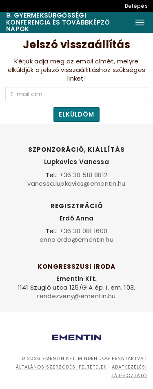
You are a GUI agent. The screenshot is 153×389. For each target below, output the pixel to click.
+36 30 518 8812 (84, 175)
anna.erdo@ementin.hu (76, 239)
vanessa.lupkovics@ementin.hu (76, 183)
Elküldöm (76, 114)
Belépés (136, 6)
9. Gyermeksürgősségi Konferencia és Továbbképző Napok (58, 22)
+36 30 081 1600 (84, 231)
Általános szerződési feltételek (61, 367)
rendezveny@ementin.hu (76, 296)
